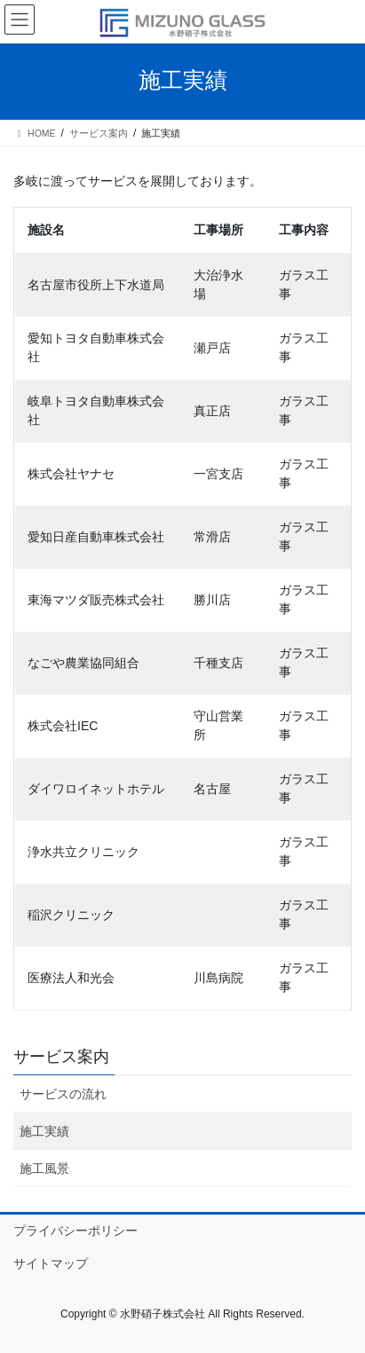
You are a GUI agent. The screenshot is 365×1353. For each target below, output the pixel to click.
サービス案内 (61, 1057)
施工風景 (44, 1168)
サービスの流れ (63, 1094)
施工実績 (44, 1131)
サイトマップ (50, 1263)
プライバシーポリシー (75, 1230)
